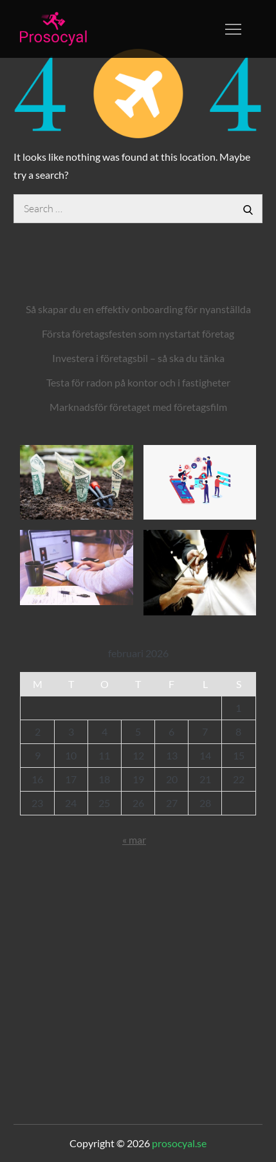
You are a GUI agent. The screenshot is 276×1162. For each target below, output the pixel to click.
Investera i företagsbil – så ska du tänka (138, 358)
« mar (134, 839)
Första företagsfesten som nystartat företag (138, 333)
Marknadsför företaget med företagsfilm (138, 407)
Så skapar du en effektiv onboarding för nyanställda (138, 309)
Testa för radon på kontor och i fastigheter (138, 382)
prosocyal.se (179, 1143)
